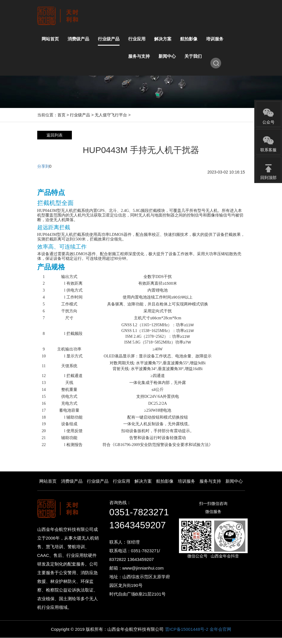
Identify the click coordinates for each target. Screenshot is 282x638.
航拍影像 (164, 481)
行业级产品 (80, 115)
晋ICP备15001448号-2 (187, 629)
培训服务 (186, 481)
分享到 (43, 166)
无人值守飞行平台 (111, 115)
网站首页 (48, 481)
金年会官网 (220, 629)
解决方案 (143, 481)
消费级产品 (72, 481)
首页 (61, 115)
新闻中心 (234, 481)
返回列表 (54, 135)
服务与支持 (210, 481)
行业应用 (121, 481)
